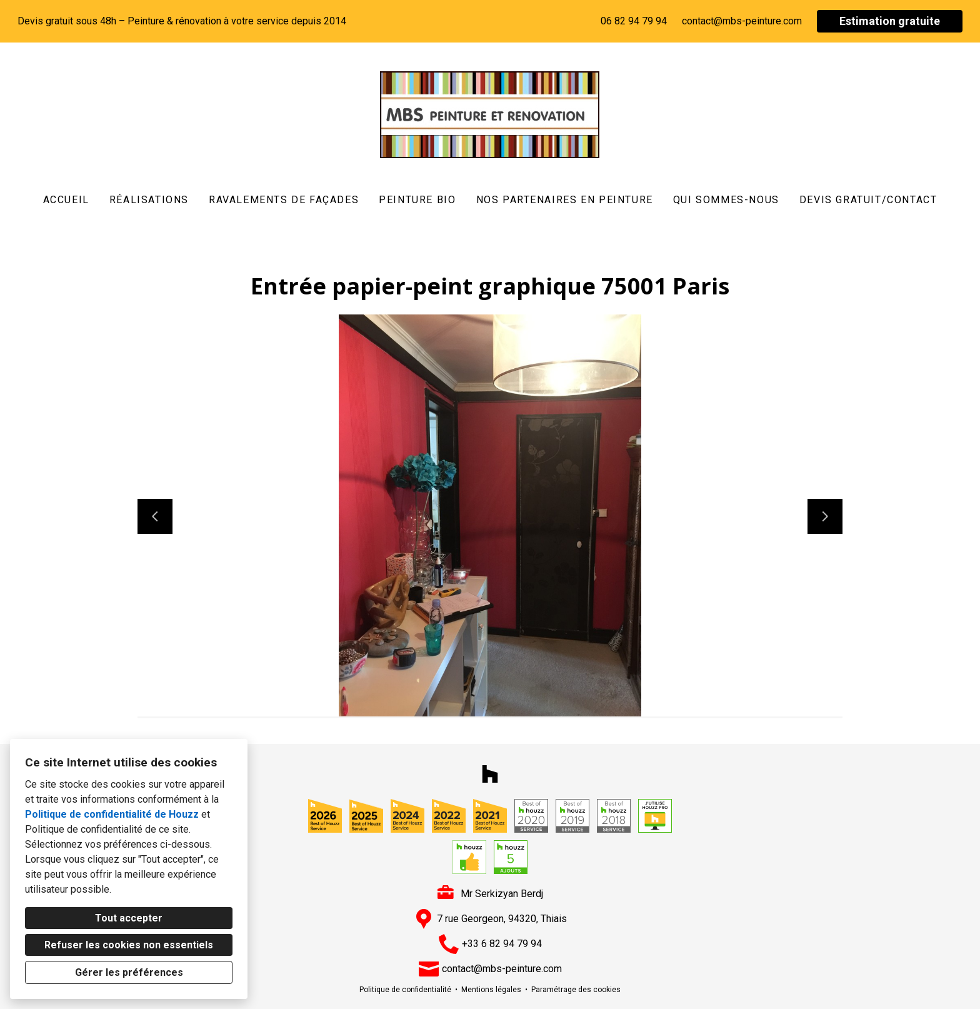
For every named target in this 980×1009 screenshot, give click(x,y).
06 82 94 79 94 (634, 21)
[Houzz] (490, 774)
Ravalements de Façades (284, 200)
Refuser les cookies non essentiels (128, 945)
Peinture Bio (417, 200)
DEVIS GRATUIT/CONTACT (868, 200)
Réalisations (149, 200)
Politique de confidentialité (405, 989)
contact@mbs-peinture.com (742, 21)
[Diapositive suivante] (825, 516)
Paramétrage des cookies (576, 989)
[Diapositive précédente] (155, 516)
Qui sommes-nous (726, 200)
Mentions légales (491, 989)
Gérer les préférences (129, 972)
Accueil (66, 200)
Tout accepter (128, 918)
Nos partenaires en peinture (564, 200)
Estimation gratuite (889, 21)
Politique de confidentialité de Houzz (112, 814)
